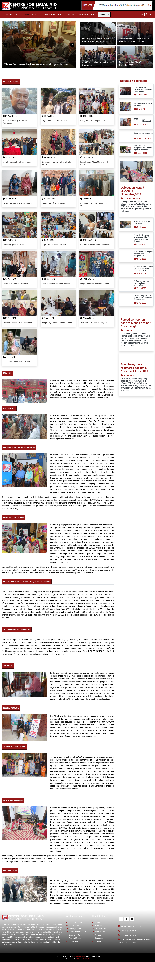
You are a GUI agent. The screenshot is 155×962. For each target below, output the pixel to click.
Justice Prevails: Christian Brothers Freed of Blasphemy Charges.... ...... (134, 40)
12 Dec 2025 (48, 199)
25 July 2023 (140, 244)
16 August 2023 (141, 124)
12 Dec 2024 (48, 279)
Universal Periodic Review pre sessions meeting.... (37, 64)
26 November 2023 (142, 138)
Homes (97, 922)
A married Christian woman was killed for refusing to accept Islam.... (142, 238)
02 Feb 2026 (86, 116)
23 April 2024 (140, 109)
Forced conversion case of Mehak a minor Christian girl (136, 323)
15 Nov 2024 (87, 279)
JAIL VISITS (7, 666)
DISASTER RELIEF (10, 870)
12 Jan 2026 (86, 157)
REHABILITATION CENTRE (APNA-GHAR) (19, 448)
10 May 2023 (128, 375)
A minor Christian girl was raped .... (142, 223)
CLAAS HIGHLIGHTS (11, 82)
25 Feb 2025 (9, 279)
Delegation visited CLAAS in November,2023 (132, 191)
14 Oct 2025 (48, 240)
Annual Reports (86, 14)
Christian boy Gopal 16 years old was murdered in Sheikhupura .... (143, 298)
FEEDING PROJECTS (11, 708)
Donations (98, 941)
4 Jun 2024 (9, 357)
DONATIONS (104, 14)
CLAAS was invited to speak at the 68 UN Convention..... (98, 63)
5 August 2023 (140, 153)
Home (26, 14)
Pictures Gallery (100, 929)
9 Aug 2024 (48, 318)
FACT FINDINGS (9, 408)
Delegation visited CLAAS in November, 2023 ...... (131, 63)
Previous (5, 45)
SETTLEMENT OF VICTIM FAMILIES (16, 630)
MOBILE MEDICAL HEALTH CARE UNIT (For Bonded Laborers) (26, 582)
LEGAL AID (7, 373)
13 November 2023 (130, 198)
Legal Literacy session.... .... (143, 134)
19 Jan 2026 (9, 157)
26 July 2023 (140, 227)
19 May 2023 (140, 274)
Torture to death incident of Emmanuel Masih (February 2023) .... (143, 268)
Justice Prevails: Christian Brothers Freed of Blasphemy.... (143, 89)
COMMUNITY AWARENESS (13, 518)
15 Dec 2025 (9, 199)
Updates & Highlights (133, 80)
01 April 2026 (10, 116)
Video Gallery (99, 932)
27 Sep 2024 (9, 318)
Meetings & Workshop (76, 929)
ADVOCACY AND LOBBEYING (14, 747)
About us (36, 14)
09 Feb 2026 (48, 116)
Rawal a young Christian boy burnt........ (143, 105)
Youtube (61, 14)
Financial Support (75, 938)
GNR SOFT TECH (82, 959)
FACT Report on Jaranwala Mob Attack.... (143, 120)
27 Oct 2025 (9, 240)
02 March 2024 (141, 95)
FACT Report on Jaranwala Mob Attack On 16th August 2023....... (96, 40)
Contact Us (49, 14)
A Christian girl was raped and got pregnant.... (141, 283)
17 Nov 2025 (87, 199)
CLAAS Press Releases (77, 932)
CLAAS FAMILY (79, 956)
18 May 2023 (140, 259)
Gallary (71, 14)
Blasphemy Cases (75, 935)
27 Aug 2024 (87, 318)
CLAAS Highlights (75, 922)
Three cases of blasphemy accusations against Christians (143, 148)
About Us (98, 925)
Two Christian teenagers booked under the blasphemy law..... (143, 254)
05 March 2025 (88, 240)
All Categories (12, 14)
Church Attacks (74, 941)
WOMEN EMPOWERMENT (13, 801)
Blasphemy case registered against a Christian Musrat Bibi (134, 368)
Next (72, 45)
